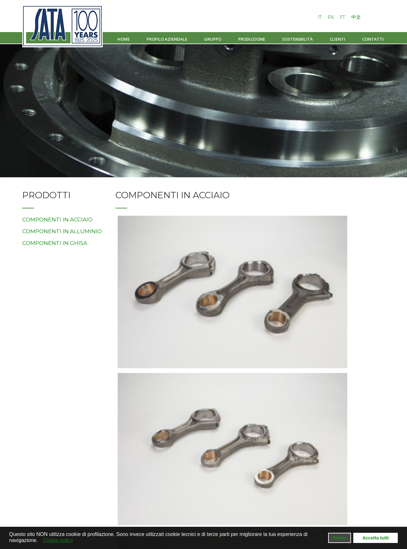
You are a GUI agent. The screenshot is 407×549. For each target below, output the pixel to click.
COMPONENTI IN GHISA (54, 243)
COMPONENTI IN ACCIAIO (57, 219)
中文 (356, 17)
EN (331, 17)
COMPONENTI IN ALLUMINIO (62, 231)
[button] (39, 541)
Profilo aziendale (167, 39)
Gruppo (212, 39)
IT (320, 17)
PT (343, 17)
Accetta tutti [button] (375, 537)
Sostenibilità (297, 39)
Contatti (373, 39)
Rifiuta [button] (340, 537)
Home (123, 39)
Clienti (337, 39)
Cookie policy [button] (58, 540)
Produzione (251, 39)
